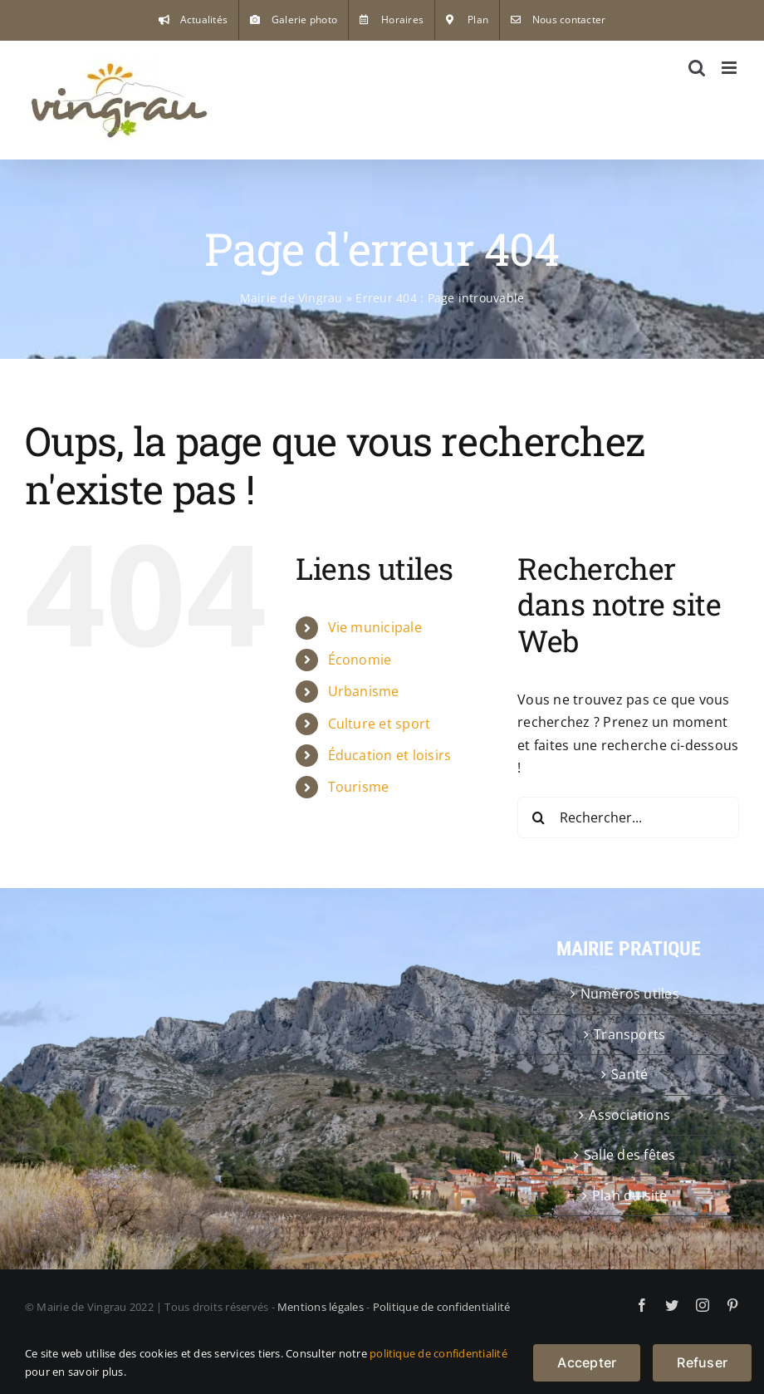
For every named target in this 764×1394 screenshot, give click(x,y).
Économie (360, 659)
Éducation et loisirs (390, 755)
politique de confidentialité (438, 1353)
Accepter (586, 1362)
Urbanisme (363, 691)
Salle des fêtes (630, 1155)
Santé (629, 1074)
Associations (629, 1115)
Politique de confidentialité (442, 1306)
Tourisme (358, 787)
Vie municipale (375, 627)
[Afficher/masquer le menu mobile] (730, 67)
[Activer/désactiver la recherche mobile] (696, 67)
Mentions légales (320, 1306)
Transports (629, 1034)
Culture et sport (379, 723)
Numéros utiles (629, 993)
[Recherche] (538, 817)
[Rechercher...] (628, 817)
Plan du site (630, 1195)
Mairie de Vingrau (291, 298)
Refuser (702, 1362)
